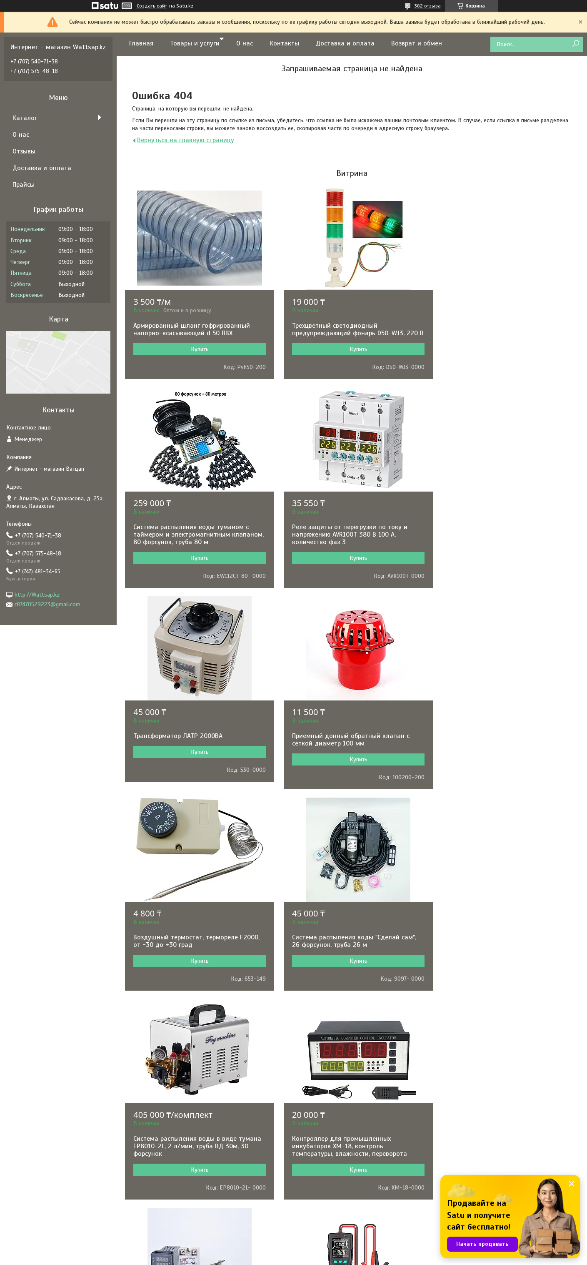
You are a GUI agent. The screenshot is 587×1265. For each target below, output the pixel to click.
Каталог (24, 118)
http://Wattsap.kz (37, 594)
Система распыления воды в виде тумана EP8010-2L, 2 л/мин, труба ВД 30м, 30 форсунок (506, 751)
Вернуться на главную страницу (185, 140)
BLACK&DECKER (182, 1174)
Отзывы (23, 151)
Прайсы (23, 185)
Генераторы (320, 1106)
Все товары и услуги (349, 1026)
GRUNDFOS (175, 1118)
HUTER (170, 1219)
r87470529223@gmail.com (47, 604)
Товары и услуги (195, 43)
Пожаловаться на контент (327, 1257)
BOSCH (170, 1073)
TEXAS (170, 1196)
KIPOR (169, 1185)
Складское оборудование (339, 1185)
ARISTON (173, 1151)
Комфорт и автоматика (335, 1129)
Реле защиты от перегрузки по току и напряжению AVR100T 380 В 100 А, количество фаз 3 (191, 542)
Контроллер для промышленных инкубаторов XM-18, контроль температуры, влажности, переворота (190, 960)
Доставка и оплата (345, 43)
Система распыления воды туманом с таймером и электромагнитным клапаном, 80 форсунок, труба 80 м (499, 333)
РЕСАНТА (173, 1084)
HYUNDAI (173, 1095)
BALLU (170, 1140)
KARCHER (173, 1208)
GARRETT (173, 1106)
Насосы (315, 1073)
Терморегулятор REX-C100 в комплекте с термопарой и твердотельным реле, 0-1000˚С (349, 960)
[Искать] (575, 44)
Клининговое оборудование (342, 1208)
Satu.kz (329, 1249)
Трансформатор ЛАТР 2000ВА (332, 534)
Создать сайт (152, 6)
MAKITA (171, 1129)
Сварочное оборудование (339, 1151)
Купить (198, 349)
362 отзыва (428, 6)
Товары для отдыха (331, 1219)
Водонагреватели (328, 1163)
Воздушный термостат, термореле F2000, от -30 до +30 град (196, 747)
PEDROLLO (175, 1163)
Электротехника (326, 1118)
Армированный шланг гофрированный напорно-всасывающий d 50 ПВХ (191, 329)
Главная (141, 43)
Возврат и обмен (416, 43)
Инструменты (322, 1084)
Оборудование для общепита (343, 1196)
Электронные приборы (334, 1095)
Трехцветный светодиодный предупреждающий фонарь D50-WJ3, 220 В (351, 333)
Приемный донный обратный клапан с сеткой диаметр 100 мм (501, 538)
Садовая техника (327, 1140)
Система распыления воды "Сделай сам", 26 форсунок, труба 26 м (350, 747)
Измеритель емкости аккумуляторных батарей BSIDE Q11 (499, 956)
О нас (244, 43)
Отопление (319, 1174)
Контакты (284, 43)
